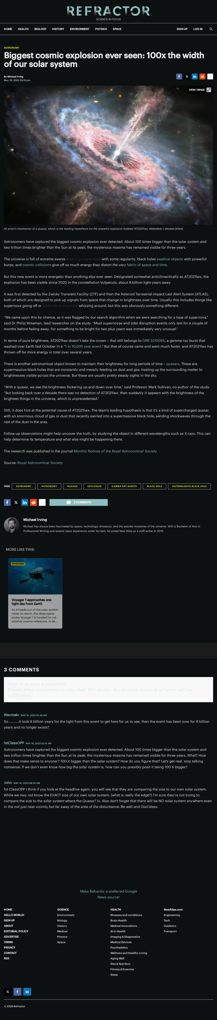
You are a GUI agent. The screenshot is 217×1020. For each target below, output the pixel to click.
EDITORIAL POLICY (16, 931)
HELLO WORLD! (14, 915)
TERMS (8, 942)
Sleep (114, 974)
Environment (65, 915)
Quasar (72, 486)
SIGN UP (182, 29)
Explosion (95, 486)
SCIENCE (63, 909)
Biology (62, 920)
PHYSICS (101, 29)
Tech (167, 920)
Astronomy (11, 48)
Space (61, 942)
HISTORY (58, 29)
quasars (172, 364)
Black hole (154, 486)
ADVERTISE (11, 936)
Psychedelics (119, 947)
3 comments (78, 502)
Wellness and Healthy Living (128, 953)
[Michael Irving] (15, 76)
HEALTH (23, 29)
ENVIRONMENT (79, 29)
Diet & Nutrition (120, 964)
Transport (170, 931)
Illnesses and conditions (126, 915)
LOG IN (197, 29)
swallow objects (170, 259)
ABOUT (8, 926)
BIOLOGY (40, 29)
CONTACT (10, 953)
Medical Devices (121, 942)
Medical (62, 931)
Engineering (172, 915)
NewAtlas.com (173, 909)
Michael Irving (35, 519)
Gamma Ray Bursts (124, 486)
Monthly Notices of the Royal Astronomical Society (115, 451)
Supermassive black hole (189, 486)
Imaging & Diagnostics (125, 936)
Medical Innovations (123, 926)
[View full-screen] (209, 90)
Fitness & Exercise (122, 969)
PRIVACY (9, 947)
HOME (8, 29)
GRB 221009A (153, 340)
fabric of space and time (147, 265)
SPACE (117, 29)
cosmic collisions (37, 265)
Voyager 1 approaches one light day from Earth (31, 602)
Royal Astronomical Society (40, 463)
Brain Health (118, 920)
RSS (6, 958)
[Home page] (108, 11)
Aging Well (117, 958)
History (62, 926)
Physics (62, 936)
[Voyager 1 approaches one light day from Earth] (35, 576)
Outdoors (170, 926)
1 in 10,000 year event (83, 346)
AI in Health (118, 931)
